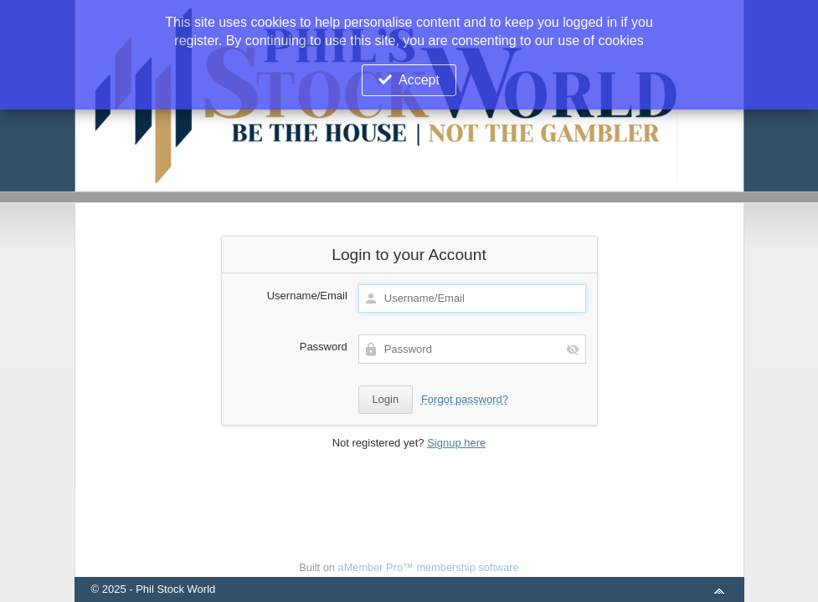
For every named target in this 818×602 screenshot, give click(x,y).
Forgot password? (464, 399)
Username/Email (307, 295)
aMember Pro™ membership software (428, 567)
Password (323, 346)
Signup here (456, 442)
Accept (419, 80)
